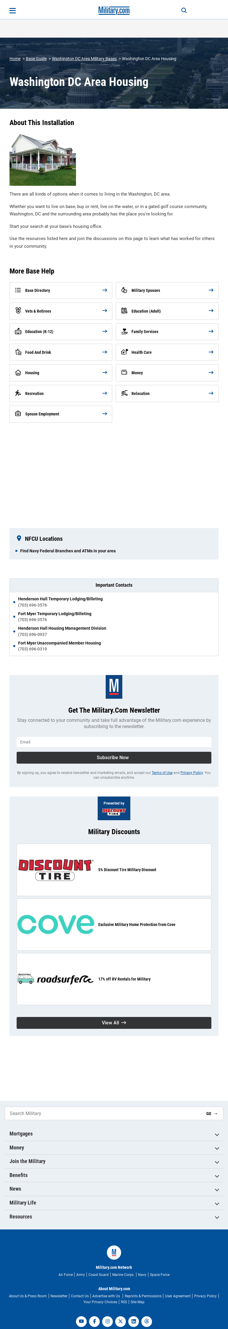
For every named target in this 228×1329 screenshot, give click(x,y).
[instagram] (107, 1321)
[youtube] (81, 1321)
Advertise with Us (106, 1296)
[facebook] (94, 1321)
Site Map (138, 1302)
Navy (142, 1275)
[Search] (184, 10)
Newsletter (58, 1296)
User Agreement (178, 1296)
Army (80, 1275)
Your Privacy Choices (100, 1302)
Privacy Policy (191, 773)
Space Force (160, 1275)
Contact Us (80, 1296)
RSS (124, 1302)
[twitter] (120, 1321)
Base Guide (36, 58)
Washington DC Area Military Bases (84, 58)
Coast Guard (98, 1275)
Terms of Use (162, 773)
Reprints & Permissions (143, 1296)
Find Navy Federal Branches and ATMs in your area (68, 550)
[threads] (146, 1321)
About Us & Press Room (28, 1296)
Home (15, 58)
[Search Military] (103, 1113)
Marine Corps (123, 1275)
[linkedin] (133, 1321)
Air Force (65, 1275)
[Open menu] (13, 11)
